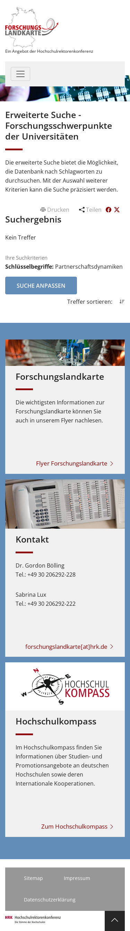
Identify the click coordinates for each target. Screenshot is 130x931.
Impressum (77, 878)
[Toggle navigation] (20, 74)
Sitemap (33, 878)
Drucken (55, 209)
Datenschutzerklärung (50, 899)
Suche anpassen (41, 286)
